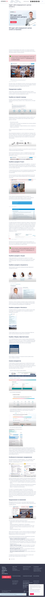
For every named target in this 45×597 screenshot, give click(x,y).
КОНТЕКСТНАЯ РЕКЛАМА (16, 576)
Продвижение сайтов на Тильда (37, 571)
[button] (6, 577)
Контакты (5, 573)
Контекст (11, 2)
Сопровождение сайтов (36, 582)
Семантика (17, 0)
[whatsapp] (31, 1)
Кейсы (20, 2)
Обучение (15, 2)
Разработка (18, 1)
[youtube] (35, 1)
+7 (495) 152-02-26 (26, 1)
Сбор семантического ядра (26, 568)
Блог (3, 572)
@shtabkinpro (29, 58)
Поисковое (34, 568)
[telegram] (33, 1)
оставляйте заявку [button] (15, 59)
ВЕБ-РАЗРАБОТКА (15, 581)
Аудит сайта (13, 568)
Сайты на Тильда (14, 584)
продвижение (38, 568)
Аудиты (12, 0)
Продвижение (13, 1)
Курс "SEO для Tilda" (25, 585)
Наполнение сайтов (35, 583)
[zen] (36, 1)
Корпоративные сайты (15, 582)
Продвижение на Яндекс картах (37, 570)
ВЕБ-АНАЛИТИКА (36, 576)
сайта (40, 568)
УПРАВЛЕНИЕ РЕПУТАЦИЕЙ (27, 576)
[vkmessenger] (38, 1)
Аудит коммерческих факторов (16, 570)
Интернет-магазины (14, 583)
